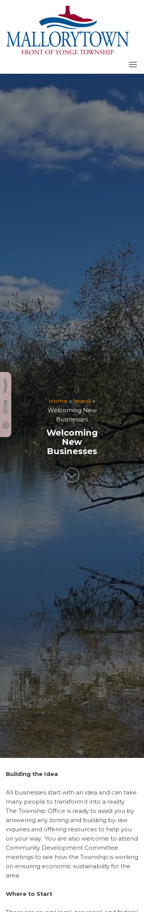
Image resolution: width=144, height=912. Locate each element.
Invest (82, 401)
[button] (133, 64)
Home (58, 401)
